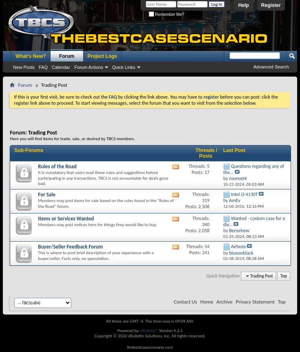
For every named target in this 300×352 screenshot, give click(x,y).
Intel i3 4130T (244, 194)
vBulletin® (149, 330)
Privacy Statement (255, 302)
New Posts (24, 67)
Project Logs (102, 56)
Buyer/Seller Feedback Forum (70, 247)
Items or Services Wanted (66, 219)
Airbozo (238, 246)
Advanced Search (271, 66)
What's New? (30, 56)
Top (283, 276)
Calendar (61, 67)
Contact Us (185, 302)
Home (206, 302)
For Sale (46, 194)
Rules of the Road (57, 166)
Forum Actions (89, 67)
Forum (66, 56)
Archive (224, 302)
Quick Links (123, 67)
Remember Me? (166, 14)
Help (243, 5)
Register (271, 5)
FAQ (43, 67)
